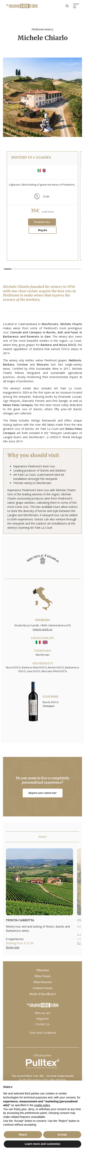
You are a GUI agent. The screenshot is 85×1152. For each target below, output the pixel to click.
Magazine (42, 1018)
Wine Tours (42, 976)
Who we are (42, 1013)
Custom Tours (42, 988)
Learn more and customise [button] (42, 1143)
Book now (12, 947)
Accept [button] (62, 1134)
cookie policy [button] (42, 1105)
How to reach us (42, 629)
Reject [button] (23, 1134)
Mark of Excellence (42, 994)
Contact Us (42, 1024)
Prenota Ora (42, 221)
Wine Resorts (42, 982)
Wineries (42, 970)
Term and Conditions (42, 1033)
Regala (42, 230)
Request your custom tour (42, 792)
